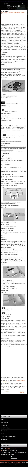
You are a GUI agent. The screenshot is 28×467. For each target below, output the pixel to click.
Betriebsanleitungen (4, 1)
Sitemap (7, 462)
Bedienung (22, 12)
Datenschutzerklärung (18, 462)
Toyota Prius (3, 442)
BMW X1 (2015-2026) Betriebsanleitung (12, 12)
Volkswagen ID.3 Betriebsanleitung (8, 436)
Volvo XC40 (3, 433)
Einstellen (3, 13)
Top (3, 462)
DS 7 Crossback (13, 1)
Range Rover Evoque (5, 428)
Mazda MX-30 (19, 1)
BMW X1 (9, 1)
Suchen (11, 462)
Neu (1, 462)
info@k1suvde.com (11, 448)
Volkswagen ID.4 (4, 439)
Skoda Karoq (3, 430)
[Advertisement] (14, 18)
